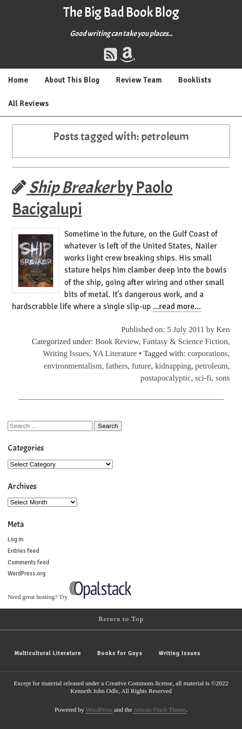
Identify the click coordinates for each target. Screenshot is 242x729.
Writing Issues (66, 353)
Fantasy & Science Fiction (185, 341)
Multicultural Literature (47, 653)
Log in (15, 539)
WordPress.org (27, 573)
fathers (117, 365)
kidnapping (173, 365)
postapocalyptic (165, 377)
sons (223, 377)
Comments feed (28, 562)
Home (18, 80)
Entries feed (23, 551)
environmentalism (73, 365)
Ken (223, 329)
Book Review (117, 341)
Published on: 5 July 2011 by (169, 329)
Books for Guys (119, 653)
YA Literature (115, 353)
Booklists (194, 80)
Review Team (139, 80)
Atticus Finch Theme (159, 709)
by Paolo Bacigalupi (92, 198)
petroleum (211, 365)
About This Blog (72, 80)
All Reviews (28, 103)
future (141, 365)
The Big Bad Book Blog (121, 12)
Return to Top (121, 619)
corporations (207, 353)
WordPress (99, 709)
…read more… (177, 306)
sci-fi (203, 377)
